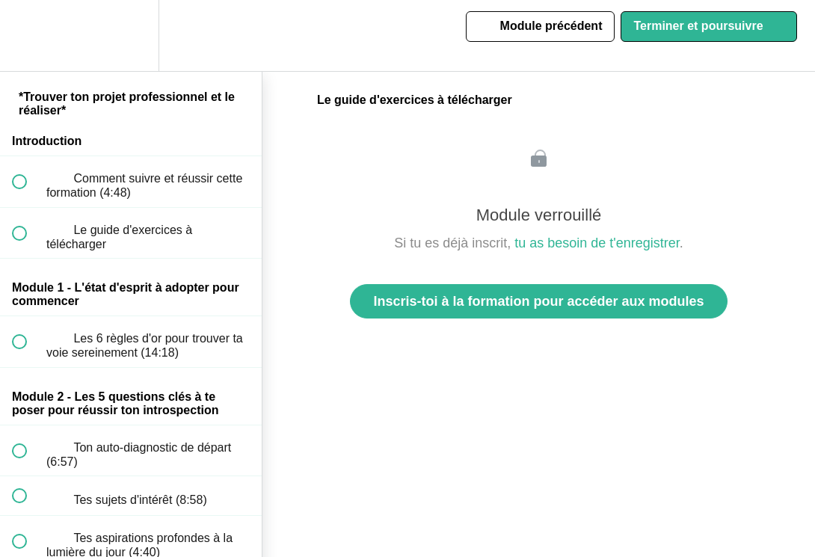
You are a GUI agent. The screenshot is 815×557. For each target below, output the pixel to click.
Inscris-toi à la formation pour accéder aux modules (538, 301)
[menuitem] (131, 35)
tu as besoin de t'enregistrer (597, 243)
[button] (27, 35)
